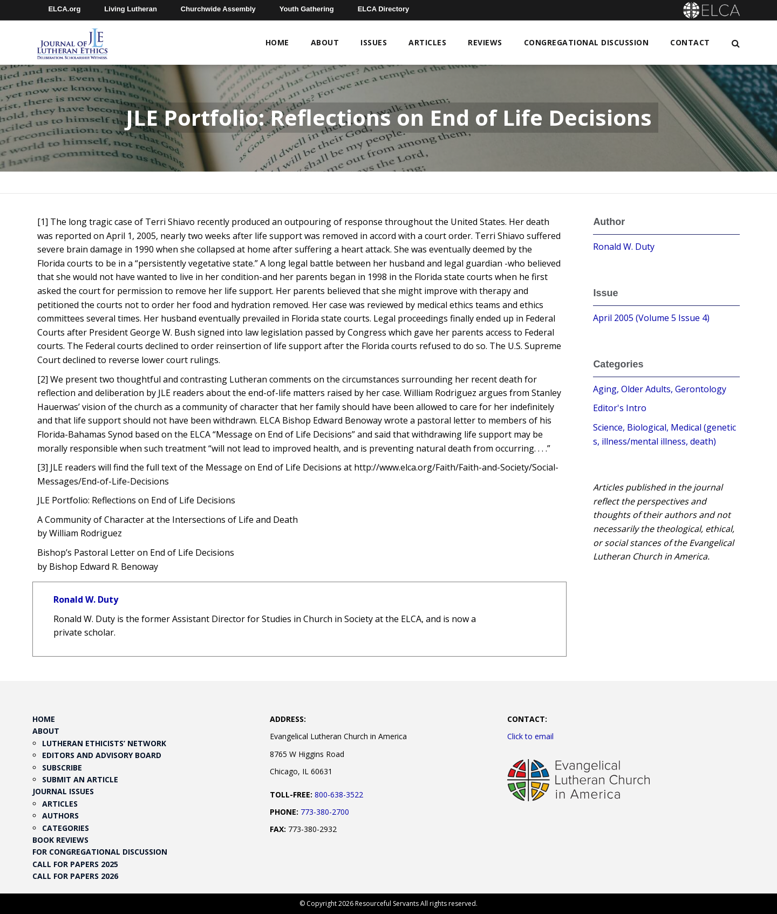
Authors (60, 815)
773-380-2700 (325, 812)
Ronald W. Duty (85, 599)
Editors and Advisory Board (101, 755)
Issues (373, 42)
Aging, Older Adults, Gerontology (659, 389)
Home (277, 42)
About (325, 42)
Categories (65, 828)
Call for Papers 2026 (75, 876)
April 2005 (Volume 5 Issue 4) (651, 318)
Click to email (530, 736)
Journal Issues (63, 791)
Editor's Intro (619, 408)
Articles (427, 42)
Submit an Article (80, 779)
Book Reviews (60, 840)
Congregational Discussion (586, 42)
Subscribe (62, 767)
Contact (690, 42)
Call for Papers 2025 (75, 864)
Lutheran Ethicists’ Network (104, 743)
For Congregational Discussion (99, 852)
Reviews (485, 42)
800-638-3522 (339, 794)
